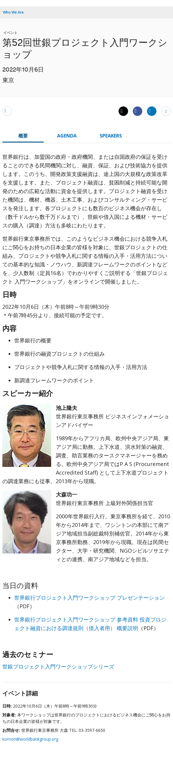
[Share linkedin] (151, 110)
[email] (7, 111)
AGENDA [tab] (67, 135)
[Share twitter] (123, 111)
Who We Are (13, 12)
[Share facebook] (137, 110)
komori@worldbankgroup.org (30, 739)
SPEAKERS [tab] (111, 135)
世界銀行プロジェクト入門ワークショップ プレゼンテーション (89, 597)
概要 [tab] (23, 135)
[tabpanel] (86, 414)
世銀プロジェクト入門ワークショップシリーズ (58, 666)
